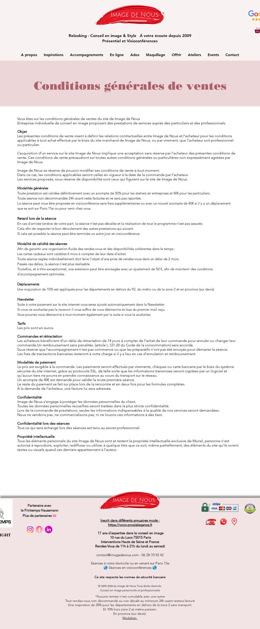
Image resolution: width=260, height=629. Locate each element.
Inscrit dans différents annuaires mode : (130, 520)
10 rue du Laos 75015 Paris (130, 537)
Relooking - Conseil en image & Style (104, 35)
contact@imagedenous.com (117, 555)
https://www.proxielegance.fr (130, 525)
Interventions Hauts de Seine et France (130, 542)
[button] (29, 55)
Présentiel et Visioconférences (130, 41)
